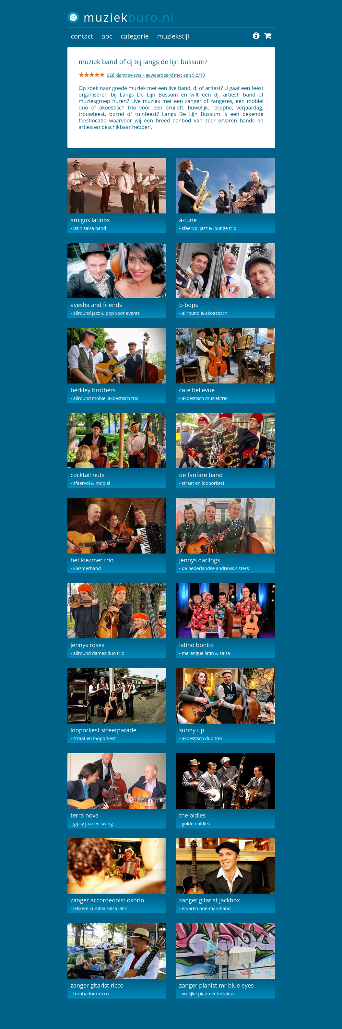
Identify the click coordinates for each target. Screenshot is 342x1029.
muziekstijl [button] (173, 36)
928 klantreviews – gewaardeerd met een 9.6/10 (156, 75)
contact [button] (82, 36)
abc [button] (106, 36)
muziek (129, 17)
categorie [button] (134, 36)
